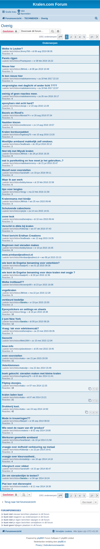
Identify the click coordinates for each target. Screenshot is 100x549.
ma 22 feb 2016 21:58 (39, 192)
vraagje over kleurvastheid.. (19, 456)
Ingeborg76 (25, 134)
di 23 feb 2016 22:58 (44, 182)
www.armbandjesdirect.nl (17, 254)
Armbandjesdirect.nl (29, 257)
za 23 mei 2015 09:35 (44, 331)
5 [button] (84, 37)
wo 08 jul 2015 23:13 (51, 257)
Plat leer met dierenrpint (16, 483)
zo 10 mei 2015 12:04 (42, 340)
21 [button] (91, 37)
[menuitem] (21, 10)
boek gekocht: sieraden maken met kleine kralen (31, 373)
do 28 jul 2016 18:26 (39, 153)
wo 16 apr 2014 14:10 (42, 459)
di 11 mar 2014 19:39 (41, 486)
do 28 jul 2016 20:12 (42, 144)
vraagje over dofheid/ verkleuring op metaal (28, 446)
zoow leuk (8, 216)
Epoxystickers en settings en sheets (24, 309)
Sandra (23, 302)
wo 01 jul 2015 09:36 (40, 265)
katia (22, 358)
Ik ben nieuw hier (12, 75)
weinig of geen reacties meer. (19, 93)
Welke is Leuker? (12, 48)
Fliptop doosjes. (12, 383)
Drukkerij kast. (11, 406)
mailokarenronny (28, 78)
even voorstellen (12, 355)
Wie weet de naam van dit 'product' (23, 427)
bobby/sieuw (26, 182)
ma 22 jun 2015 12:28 (40, 293)
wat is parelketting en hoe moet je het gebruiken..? (32, 160)
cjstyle (23, 211)
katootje (24, 368)
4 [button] (79, 37)
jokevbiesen (25, 349)
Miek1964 (25, 340)
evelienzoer (25, 125)
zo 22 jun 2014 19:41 (41, 449)
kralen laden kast (12, 394)
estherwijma (26, 219)
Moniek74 (25, 115)
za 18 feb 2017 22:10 (48, 78)
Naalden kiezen (11, 122)
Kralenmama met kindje (16, 198)
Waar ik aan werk (12, 179)
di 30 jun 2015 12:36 (40, 275)
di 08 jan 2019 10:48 (39, 69)
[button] (60, 37)
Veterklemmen (10, 365)
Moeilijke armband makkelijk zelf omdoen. (27, 141)
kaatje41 (24, 265)
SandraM (24, 173)
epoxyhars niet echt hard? (18, 103)
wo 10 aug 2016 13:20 (44, 134)
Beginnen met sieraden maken (20, 245)
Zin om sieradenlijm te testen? (20, 475)
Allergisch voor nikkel (15, 466)
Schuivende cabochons (16, 208)
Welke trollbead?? (13, 282)
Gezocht (7, 337)
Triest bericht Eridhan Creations (21, 235)
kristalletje (25, 459)
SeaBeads (25, 144)
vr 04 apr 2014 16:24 (40, 478)
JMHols (23, 69)
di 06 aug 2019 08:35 (42, 51)
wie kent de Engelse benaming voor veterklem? (31, 262)
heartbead (25, 440)
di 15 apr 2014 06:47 (41, 469)
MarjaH (23, 421)
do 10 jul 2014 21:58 (42, 440)
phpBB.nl (62, 542)
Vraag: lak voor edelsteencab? (20, 328)
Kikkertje (24, 229)
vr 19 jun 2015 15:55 (39, 302)
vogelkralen (9, 290)
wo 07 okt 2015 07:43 (41, 229)
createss (24, 430)
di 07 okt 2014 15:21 (37, 397)
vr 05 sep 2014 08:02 (40, 421)
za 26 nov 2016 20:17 (48, 96)
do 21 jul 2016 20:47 (48, 163)
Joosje (23, 106)
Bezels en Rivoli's (12, 112)
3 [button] (75, 37)
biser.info (7, 346)
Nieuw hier (8, 66)
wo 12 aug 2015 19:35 (43, 238)
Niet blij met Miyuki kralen (17, 151)
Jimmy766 (25, 51)
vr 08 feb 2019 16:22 (43, 61)
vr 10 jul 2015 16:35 (44, 248)
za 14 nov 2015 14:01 (39, 211)
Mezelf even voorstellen (16, 170)
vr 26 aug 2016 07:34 (42, 115)
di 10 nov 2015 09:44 (44, 219)
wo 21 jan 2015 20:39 (37, 358)
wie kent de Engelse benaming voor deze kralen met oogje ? (38, 272)
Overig (6, 26)
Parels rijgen (9, 58)
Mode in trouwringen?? (16, 418)
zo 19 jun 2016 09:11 (41, 173)
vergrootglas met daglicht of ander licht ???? (29, 85)
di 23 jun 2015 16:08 (43, 284)
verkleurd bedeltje (13, 299)
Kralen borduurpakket (15, 131)
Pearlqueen (25, 61)
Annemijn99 (25, 284)
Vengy (23, 192)
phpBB (40, 538)
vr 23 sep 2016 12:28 (39, 106)
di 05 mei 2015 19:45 (44, 349)
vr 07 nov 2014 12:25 (37, 385)
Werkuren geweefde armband (20, 437)
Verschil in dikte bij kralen (17, 226)
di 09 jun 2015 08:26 (39, 321)
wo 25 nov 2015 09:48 (40, 201)
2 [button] (71, 37)
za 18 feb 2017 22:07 (48, 88)
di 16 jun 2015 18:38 (38, 312)
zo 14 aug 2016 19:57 (44, 125)
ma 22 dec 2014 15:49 (40, 368)
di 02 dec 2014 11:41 (43, 376)
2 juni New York (11, 318)
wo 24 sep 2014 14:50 (37, 409)
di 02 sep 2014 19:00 (41, 430)
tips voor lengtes (12, 189)
